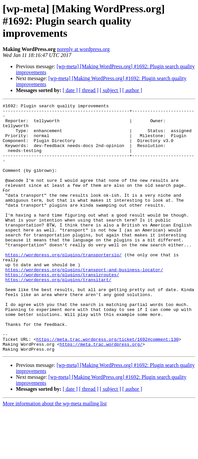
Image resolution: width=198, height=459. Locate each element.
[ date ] (70, 90)
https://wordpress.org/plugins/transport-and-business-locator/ (84, 303)
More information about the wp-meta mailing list (55, 453)
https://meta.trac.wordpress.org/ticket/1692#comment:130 (107, 387)
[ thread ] (89, 90)
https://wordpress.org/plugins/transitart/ (58, 315)
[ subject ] (110, 90)
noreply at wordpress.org (83, 49)
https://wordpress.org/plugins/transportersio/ (63, 285)
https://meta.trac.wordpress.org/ (101, 393)
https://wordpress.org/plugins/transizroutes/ (62, 309)
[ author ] (132, 90)
